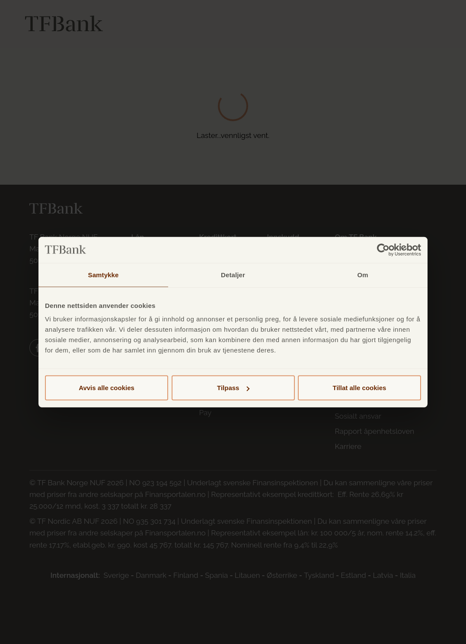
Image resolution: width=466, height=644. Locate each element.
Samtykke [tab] (103, 274)
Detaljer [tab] (233, 274)
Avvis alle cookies (106, 387)
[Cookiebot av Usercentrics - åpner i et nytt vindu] (383, 249)
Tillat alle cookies (359, 387)
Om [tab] (362, 274)
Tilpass (233, 387)
